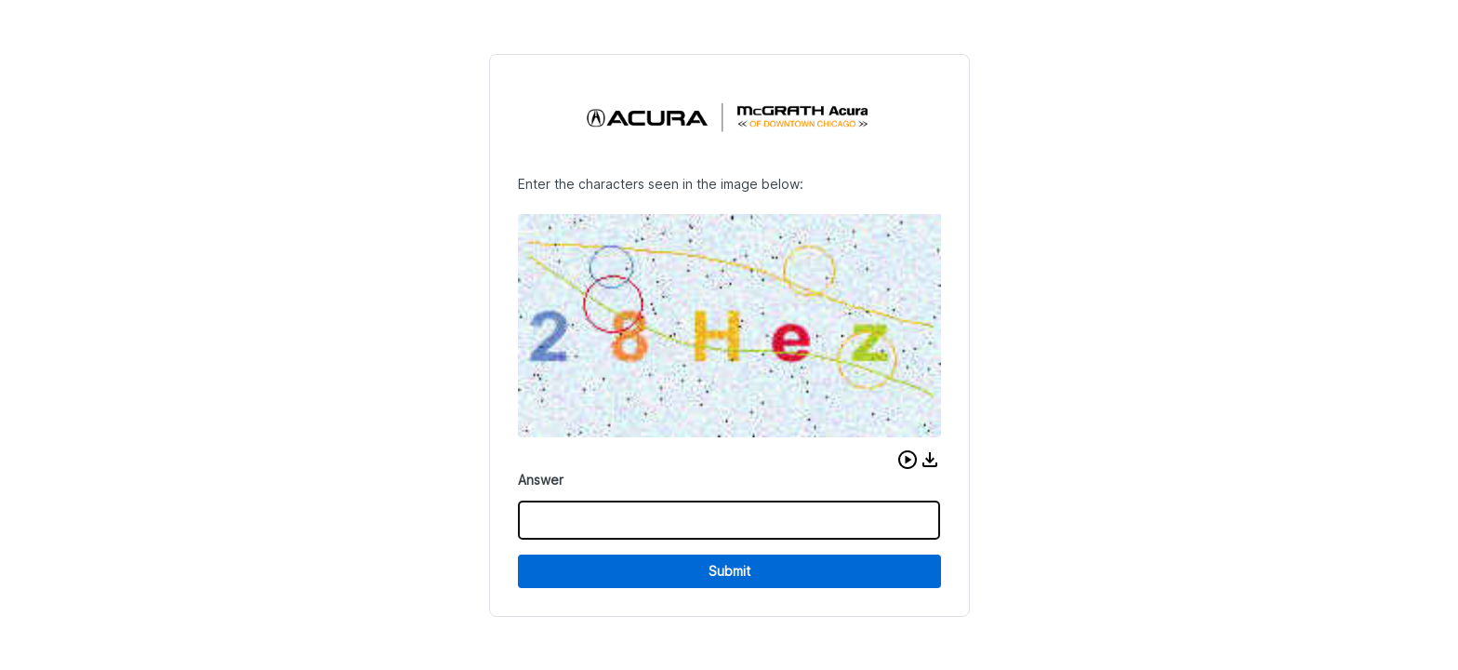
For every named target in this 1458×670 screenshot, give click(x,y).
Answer (540, 480)
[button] (907, 460)
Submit (729, 571)
